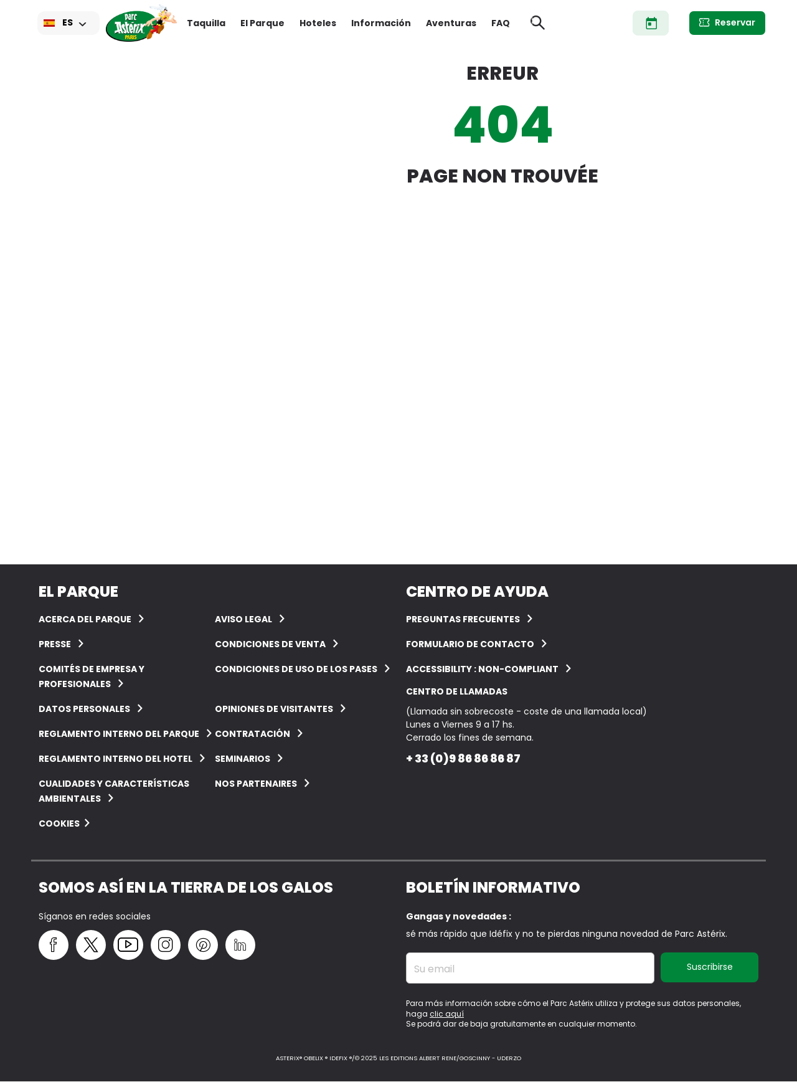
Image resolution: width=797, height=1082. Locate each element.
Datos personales (84, 709)
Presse (55, 644)
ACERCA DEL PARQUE (85, 619)
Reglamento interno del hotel (115, 758)
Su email (434, 969)
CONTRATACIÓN (252, 734)
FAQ (500, 23)
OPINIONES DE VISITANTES (274, 709)
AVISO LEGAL (243, 619)
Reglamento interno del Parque (119, 734)
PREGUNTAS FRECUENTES (463, 619)
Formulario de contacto (470, 644)
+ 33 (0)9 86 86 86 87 (463, 758)
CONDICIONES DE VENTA (270, 644)
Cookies (59, 823)
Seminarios (242, 758)
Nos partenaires (256, 783)
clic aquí (447, 1013)
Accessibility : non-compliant (482, 669)
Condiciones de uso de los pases (296, 669)
